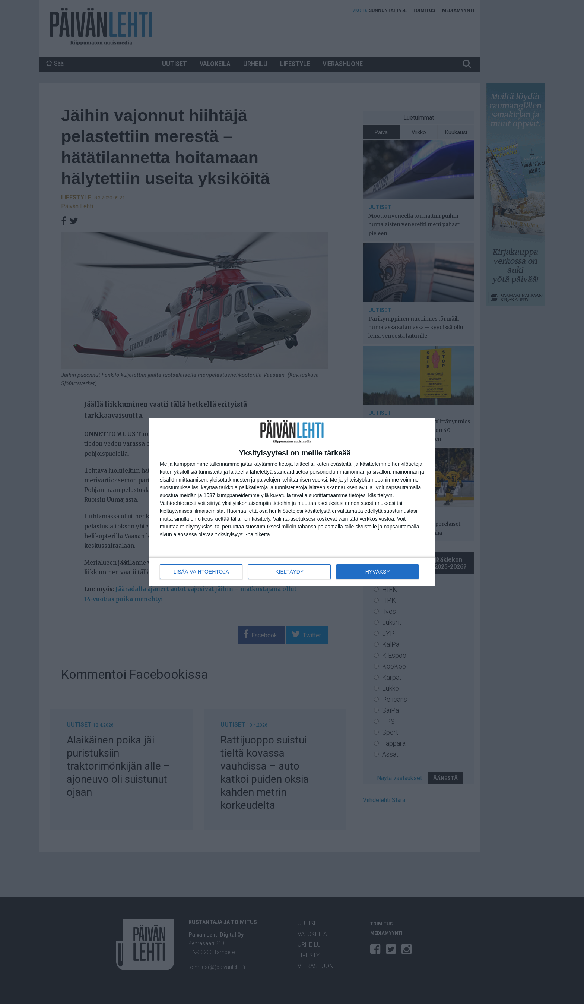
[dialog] (292, 502)
